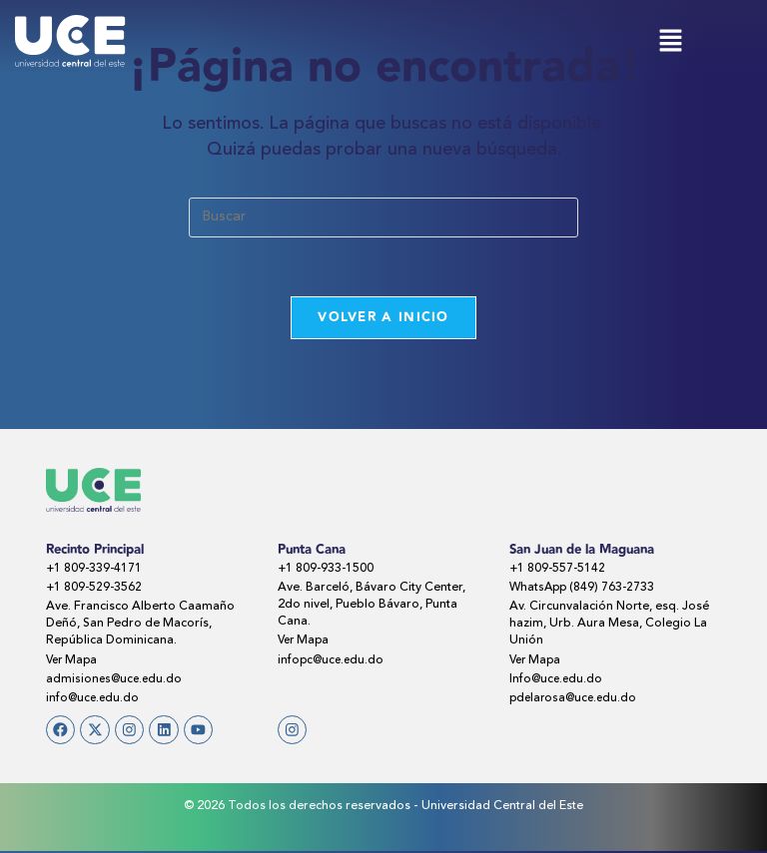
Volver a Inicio (383, 318)
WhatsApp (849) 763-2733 (584, 589)
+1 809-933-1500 (327, 570)
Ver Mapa (73, 661)
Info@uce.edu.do (557, 680)
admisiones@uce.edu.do (116, 680)
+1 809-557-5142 (558, 570)
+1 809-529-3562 (95, 589)
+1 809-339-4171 (95, 570)
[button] (670, 42)
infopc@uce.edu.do (333, 661)
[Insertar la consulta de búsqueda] (383, 217)
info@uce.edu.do (94, 699)
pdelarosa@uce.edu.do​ (576, 699)
